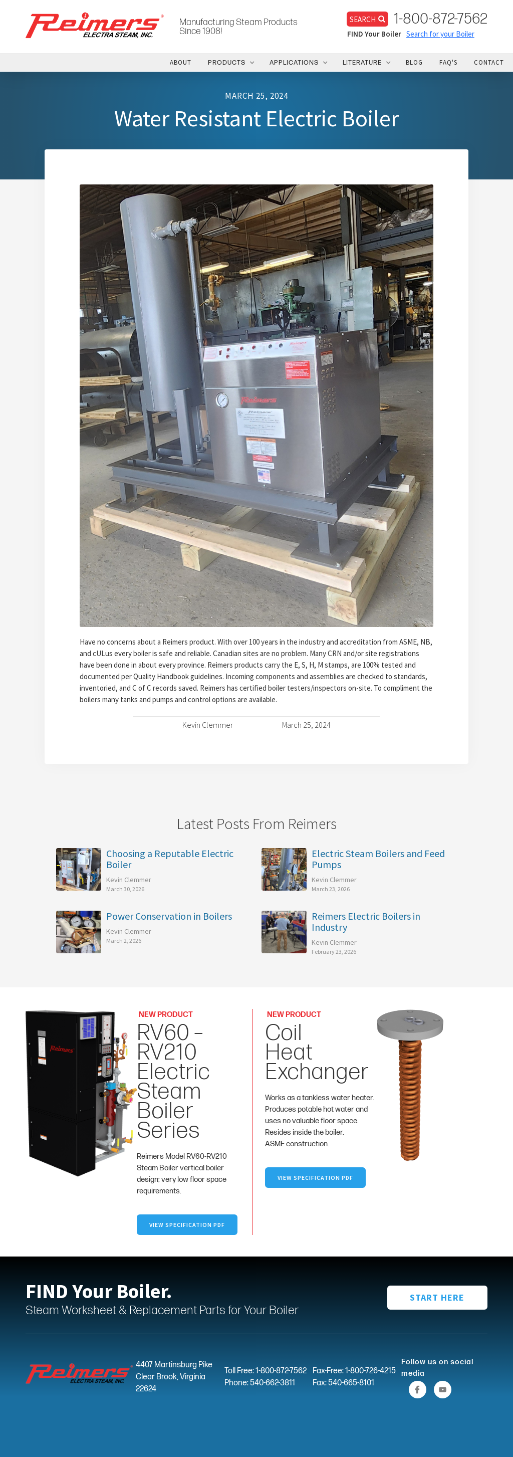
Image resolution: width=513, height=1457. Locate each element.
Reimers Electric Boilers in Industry (366, 922)
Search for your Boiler (440, 34)
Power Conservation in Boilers (169, 916)
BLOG (414, 62)
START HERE (437, 1297)
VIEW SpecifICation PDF (187, 1224)
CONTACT (489, 62)
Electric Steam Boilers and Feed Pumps (378, 859)
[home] (95, 24)
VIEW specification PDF (315, 1177)
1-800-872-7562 (440, 19)
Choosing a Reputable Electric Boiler (169, 859)
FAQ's (448, 62)
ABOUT (180, 62)
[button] (230, 62)
